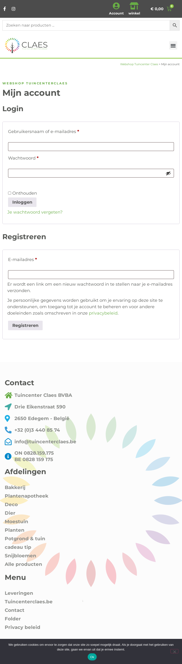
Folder (13, 619)
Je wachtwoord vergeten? (35, 212)
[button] (173, 45)
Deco (11, 504)
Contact (14, 610)
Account (116, 13)
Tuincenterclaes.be (29, 601)
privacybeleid (103, 313)
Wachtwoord (30, 157)
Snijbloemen (20, 556)
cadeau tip (18, 547)
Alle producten (23, 564)
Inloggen (22, 202)
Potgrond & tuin (25, 538)
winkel (134, 13)
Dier (10, 513)
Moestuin (16, 521)
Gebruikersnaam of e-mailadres (51, 130)
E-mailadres (29, 258)
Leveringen (19, 593)
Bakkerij (15, 487)
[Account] (116, 5)
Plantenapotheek (26, 496)
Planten (14, 530)
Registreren (25, 325)
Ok (92, 657)
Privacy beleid (22, 627)
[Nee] (174, 651)
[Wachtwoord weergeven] (168, 173)
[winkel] (134, 5)
